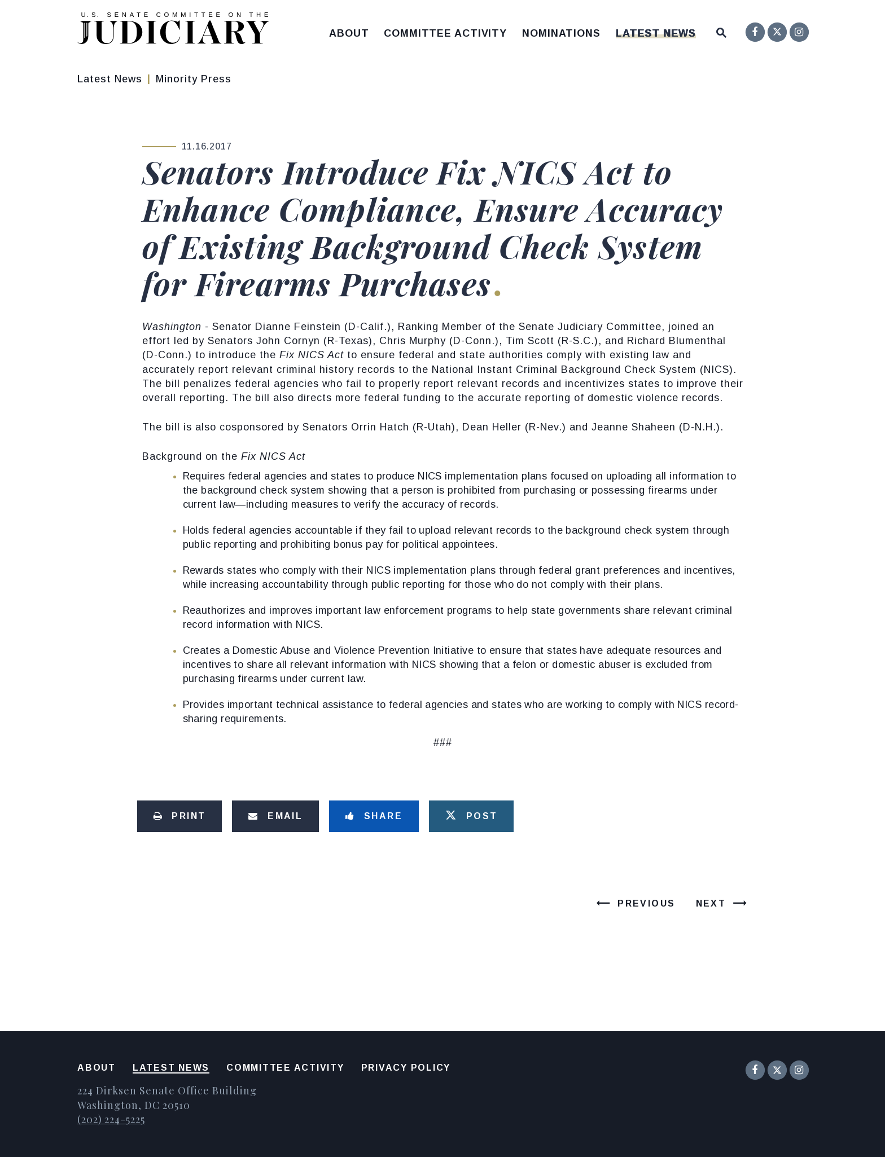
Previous (646, 903)
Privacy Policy (406, 1067)
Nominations (561, 33)
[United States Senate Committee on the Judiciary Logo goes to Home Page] (177, 30)
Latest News (656, 33)
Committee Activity (445, 33)
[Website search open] (721, 30)
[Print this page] (179, 816)
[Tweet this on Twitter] (471, 816)
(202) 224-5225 (111, 1119)
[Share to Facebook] (374, 816)
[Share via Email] (275, 816)
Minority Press (193, 79)
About (349, 33)
